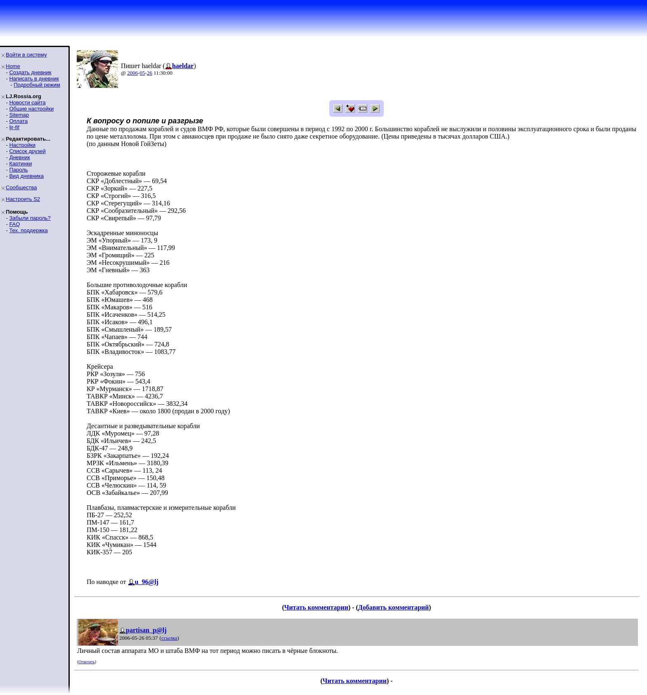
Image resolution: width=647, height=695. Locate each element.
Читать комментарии (316, 607)
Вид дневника (26, 176)
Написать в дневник (34, 78)
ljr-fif (14, 127)
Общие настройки (31, 109)
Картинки (20, 163)
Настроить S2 (23, 199)
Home (13, 66)
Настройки (22, 145)
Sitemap (19, 115)
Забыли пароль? (29, 218)
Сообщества (21, 187)
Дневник (19, 157)
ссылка (169, 638)
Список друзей (27, 151)
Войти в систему (26, 55)
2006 (132, 73)
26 (149, 73)
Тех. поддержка (28, 230)
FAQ (14, 224)
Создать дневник (30, 72)
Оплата (18, 121)
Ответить (86, 662)
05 (142, 73)
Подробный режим (37, 85)
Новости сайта (27, 102)
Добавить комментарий (393, 607)
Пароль (18, 170)
